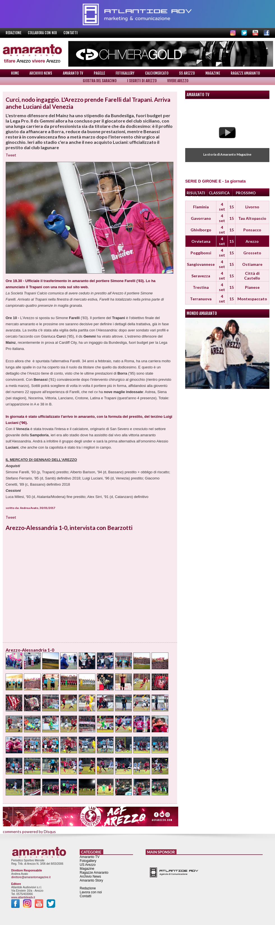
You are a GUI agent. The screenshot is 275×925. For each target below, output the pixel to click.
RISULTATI (196, 193)
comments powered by (29, 831)
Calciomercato (156, 73)
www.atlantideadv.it (23, 897)
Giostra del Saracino (99, 81)
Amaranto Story (91, 880)
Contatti (70, 33)
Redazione (14, 33)
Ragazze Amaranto (245, 73)
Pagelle (99, 73)
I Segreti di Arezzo (142, 81)
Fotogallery (125, 73)
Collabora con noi (43, 33)
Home (15, 73)
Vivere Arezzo (177, 81)
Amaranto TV (73, 73)
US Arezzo (88, 865)
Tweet (11, 155)
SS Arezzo (187, 73)
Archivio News (40, 73)
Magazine (212, 73)
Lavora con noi (91, 892)
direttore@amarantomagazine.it (31, 877)
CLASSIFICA (219, 193)
